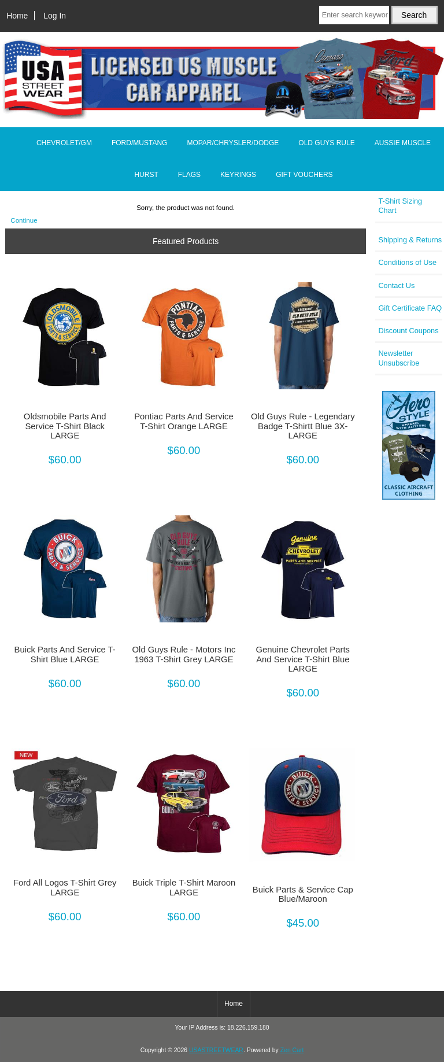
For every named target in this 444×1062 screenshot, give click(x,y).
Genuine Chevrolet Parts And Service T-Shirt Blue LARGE (303, 659)
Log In (54, 15)
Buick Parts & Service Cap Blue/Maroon (303, 894)
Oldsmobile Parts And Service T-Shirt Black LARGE (65, 426)
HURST (146, 175)
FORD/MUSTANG (139, 143)
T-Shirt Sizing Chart (400, 206)
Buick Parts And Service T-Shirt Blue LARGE (65, 654)
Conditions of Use (407, 262)
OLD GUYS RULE (326, 143)
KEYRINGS (238, 175)
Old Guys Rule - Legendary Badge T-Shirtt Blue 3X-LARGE (303, 426)
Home (17, 15)
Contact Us (396, 285)
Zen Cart (292, 1050)
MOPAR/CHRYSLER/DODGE (233, 143)
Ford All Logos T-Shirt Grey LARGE (65, 887)
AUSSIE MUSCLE (403, 143)
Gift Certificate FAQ (410, 308)
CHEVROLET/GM (64, 143)
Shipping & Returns (410, 239)
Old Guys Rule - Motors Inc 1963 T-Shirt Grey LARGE (184, 654)
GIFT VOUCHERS (304, 175)
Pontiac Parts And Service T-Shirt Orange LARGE (183, 421)
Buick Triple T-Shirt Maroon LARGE (184, 887)
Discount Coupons (408, 330)
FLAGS (189, 175)
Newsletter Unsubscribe (398, 358)
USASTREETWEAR (216, 1050)
